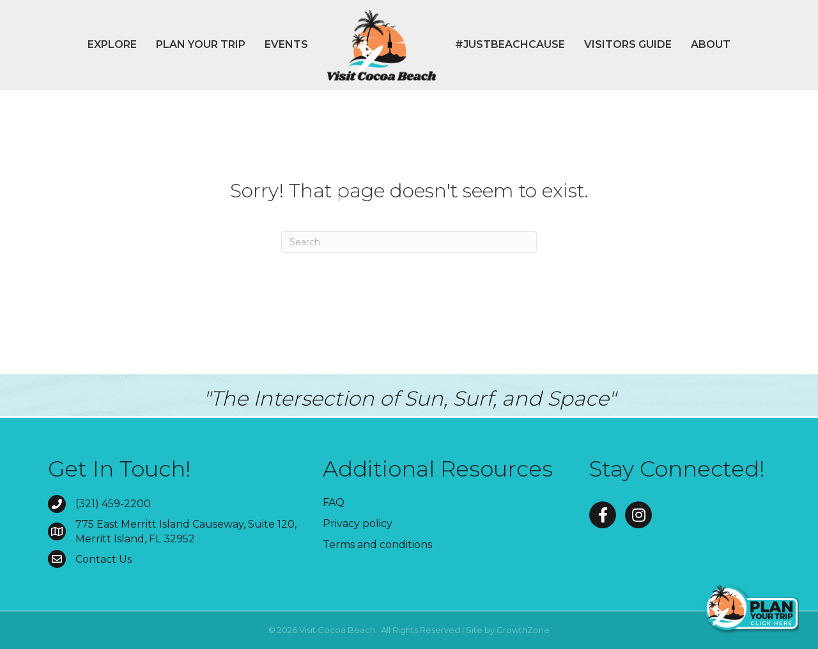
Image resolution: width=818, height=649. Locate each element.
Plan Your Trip (200, 44)
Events (286, 44)
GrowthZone (523, 630)
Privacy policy (357, 523)
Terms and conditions (377, 544)
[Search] (409, 242)
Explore (112, 44)
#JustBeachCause (510, 44)
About (710, 44)
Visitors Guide (628, 44)
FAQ (333, 502)
